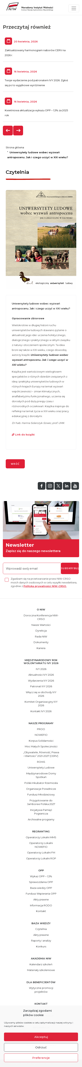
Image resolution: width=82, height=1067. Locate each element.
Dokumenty (41, 642)
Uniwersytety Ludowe (41, 767)
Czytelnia (41, 928)
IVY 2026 (41, 669)
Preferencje (41, 1058)
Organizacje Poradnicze (41, 788)
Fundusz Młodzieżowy (41, 794)
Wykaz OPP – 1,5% (41, 876)
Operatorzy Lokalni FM (41, 852)
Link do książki (23, 434)
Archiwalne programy (41, 819)
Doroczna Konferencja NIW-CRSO (41, 617)
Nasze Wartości (41, 624)
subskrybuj (70, 568)
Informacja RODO (41, 905)
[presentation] (8, 130)
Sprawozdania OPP (41, 881)
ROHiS (41, 761)
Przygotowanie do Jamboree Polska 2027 (41, 802)
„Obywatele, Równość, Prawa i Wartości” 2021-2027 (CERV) (41, 754)
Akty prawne (41, 899)
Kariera (41, 648)
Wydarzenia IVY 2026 (41, 680)
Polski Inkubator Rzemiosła (41, 782)
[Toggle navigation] (73, 8)
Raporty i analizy (41, 940)
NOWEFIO (41, 734)
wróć (15, 464)
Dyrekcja (41, 630)
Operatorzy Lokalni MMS (41, 837)
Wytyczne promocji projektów (41, 989)
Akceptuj (41, 1037)
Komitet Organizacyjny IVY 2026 (41, 703)
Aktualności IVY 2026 (41, 674)
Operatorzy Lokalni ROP (41, 858)
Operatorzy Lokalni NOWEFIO (41, 844)
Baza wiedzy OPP (41, 887)
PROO (41, 729)
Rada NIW (41, 636)
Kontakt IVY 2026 (41, 711)
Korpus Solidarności (41, 740)
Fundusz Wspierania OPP (41, 893)
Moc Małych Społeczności (41, 746)
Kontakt (41, 911)
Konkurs (41, 946)
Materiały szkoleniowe (41, 970)
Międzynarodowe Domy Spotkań (41, 775)
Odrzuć (41, 1047)
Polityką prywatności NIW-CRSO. (45, 586)
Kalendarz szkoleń (41, 964)
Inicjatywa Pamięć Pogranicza (41, 811)
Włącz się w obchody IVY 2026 (41, 694)
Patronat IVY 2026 (41, 686)
